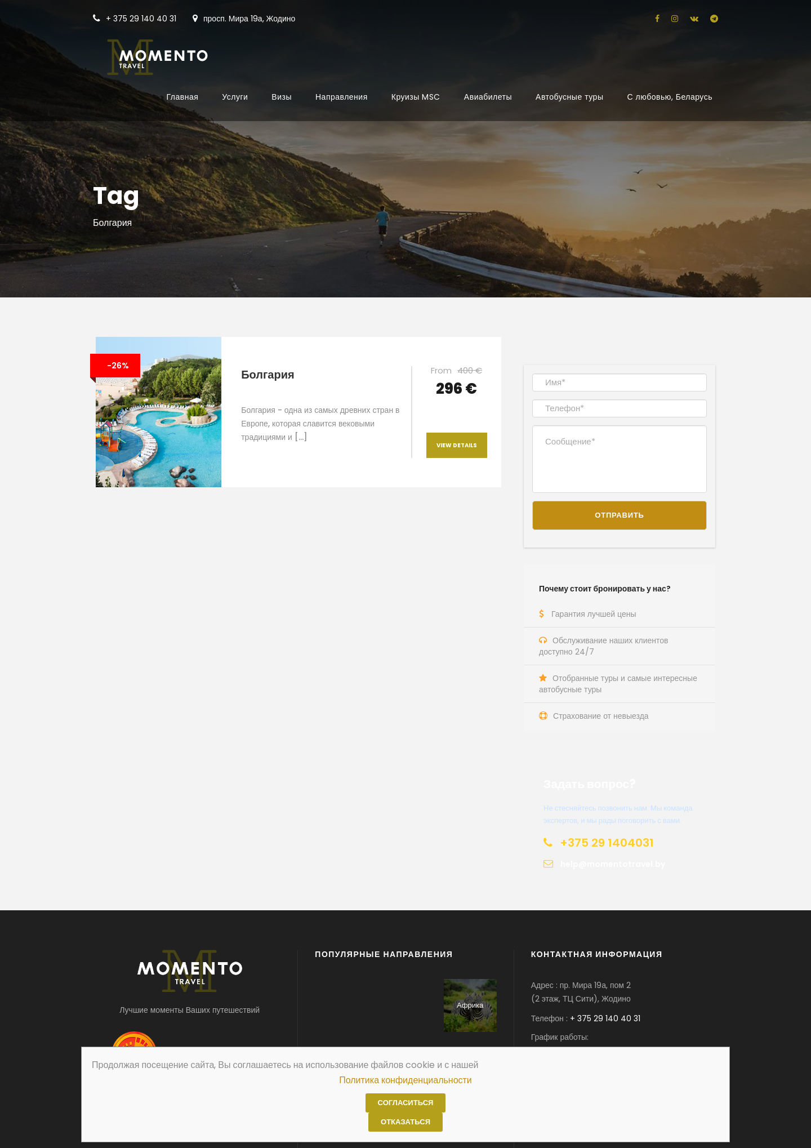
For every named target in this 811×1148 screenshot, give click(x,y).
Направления (341, 97)
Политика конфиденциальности (405, 1080)
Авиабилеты (488, 97)
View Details (456, 445)
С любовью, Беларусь (669, 97)
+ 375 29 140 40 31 (134, 18)
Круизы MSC (415, 97)
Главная (183, 97)
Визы (281, 97)
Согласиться (406, 1102)
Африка (470, 1005)
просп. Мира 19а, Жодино (244, 18)
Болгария (267, 374)
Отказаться (405, 1121)
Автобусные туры (569, 97)
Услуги (235, 97)
